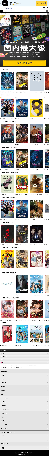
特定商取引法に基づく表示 (5, 368)
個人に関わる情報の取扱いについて (34, 367)
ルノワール (46, 346)
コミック (10, 12)
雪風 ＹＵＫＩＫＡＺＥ (20, 120)
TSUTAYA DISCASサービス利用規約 (13, 367)
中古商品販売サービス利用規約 (23, 367)
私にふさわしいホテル (5, 346)
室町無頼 (17, 146)
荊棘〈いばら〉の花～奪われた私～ (22, 321)
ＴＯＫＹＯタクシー (34, 146)
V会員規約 (6, 367)
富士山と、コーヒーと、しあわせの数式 (38, 346)
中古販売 (4, 407)
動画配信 (3, 391)
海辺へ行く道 (18, 346)
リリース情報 (24, 357)
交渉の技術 (17, 296)
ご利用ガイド (4, 414)
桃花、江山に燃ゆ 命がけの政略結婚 (38, 321)
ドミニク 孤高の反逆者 (20, 93)
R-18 (24, 363)
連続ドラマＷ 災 (4, 246)
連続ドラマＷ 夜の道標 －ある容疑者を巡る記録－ (26, 246)
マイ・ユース (3, 296)
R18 (47, 12)
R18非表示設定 (5, 410)
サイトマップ (21, 368)
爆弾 (1, 146)
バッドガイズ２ (3, 271)
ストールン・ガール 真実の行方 (37, 196)
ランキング (24, 360)
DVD (2, 12)
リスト (44, 10)
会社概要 (2, 367)
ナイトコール (3, 196)
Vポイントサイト (4, 430)
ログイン (47, 10)
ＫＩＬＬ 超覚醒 (4, 171)
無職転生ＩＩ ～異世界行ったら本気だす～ (9, 93)
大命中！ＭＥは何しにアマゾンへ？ (22, 196)
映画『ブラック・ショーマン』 (7, 120)
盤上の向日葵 (32, 221)
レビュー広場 (4, 426)
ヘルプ (2, 418)
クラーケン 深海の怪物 (35, 171)
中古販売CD (16, 12)
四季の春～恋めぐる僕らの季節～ (37, 296)
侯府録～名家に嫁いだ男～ (6, 321)
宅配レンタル (5, 399)
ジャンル (24, 355)
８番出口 (31, 120)
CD (5, 12)
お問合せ (3, 422)
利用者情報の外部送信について (14, 368)
